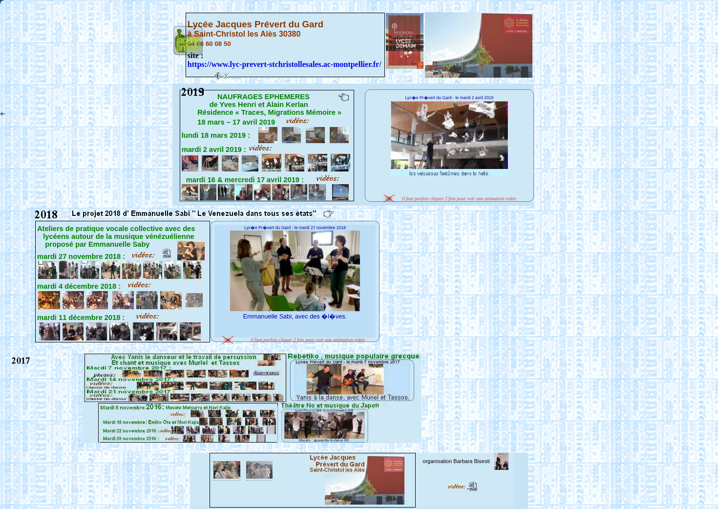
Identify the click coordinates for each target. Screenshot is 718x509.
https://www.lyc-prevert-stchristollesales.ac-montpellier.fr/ (284, 64)
